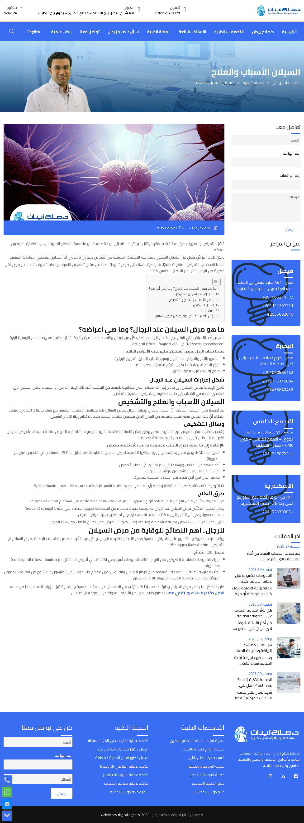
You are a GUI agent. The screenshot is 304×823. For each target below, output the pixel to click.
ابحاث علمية (61, 31)
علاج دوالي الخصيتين (209, 791)
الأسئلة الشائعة (192, 31)
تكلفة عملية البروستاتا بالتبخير (125, 774)
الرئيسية (289, 31)
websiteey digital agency (120, 814)
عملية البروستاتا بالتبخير (207, 774)
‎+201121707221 (277, 305)
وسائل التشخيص (203, 305)
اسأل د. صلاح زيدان (123, 31)
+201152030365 (277, 512)
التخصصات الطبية (229, 31)
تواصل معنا (90, 31)
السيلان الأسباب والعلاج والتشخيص (192, 299)
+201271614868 (277, 381)
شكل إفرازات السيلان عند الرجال (194, 294)
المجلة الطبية (159, 31)
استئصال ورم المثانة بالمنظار (202, 749)
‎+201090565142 (277, 372)
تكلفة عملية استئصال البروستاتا (124, 766)
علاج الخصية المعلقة (208, 783)
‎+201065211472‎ (277, 297)
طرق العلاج (207, 310)
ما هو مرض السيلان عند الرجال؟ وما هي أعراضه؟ (182, 288)
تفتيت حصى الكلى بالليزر (206, 757)
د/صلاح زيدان (263, 31)
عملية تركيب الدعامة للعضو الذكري (197, 740)
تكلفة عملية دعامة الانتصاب (126, 783)
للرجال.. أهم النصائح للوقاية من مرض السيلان (185, 315)
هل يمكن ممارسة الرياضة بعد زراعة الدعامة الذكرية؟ (252, 650)
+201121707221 (277, 454)
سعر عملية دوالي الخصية (129, 791)
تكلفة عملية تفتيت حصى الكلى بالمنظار (118, 740)
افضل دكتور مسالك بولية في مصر (122, 749)
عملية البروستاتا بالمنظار (206, 766)
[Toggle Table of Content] (214, 282)
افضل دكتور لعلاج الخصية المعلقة (121, 757)
